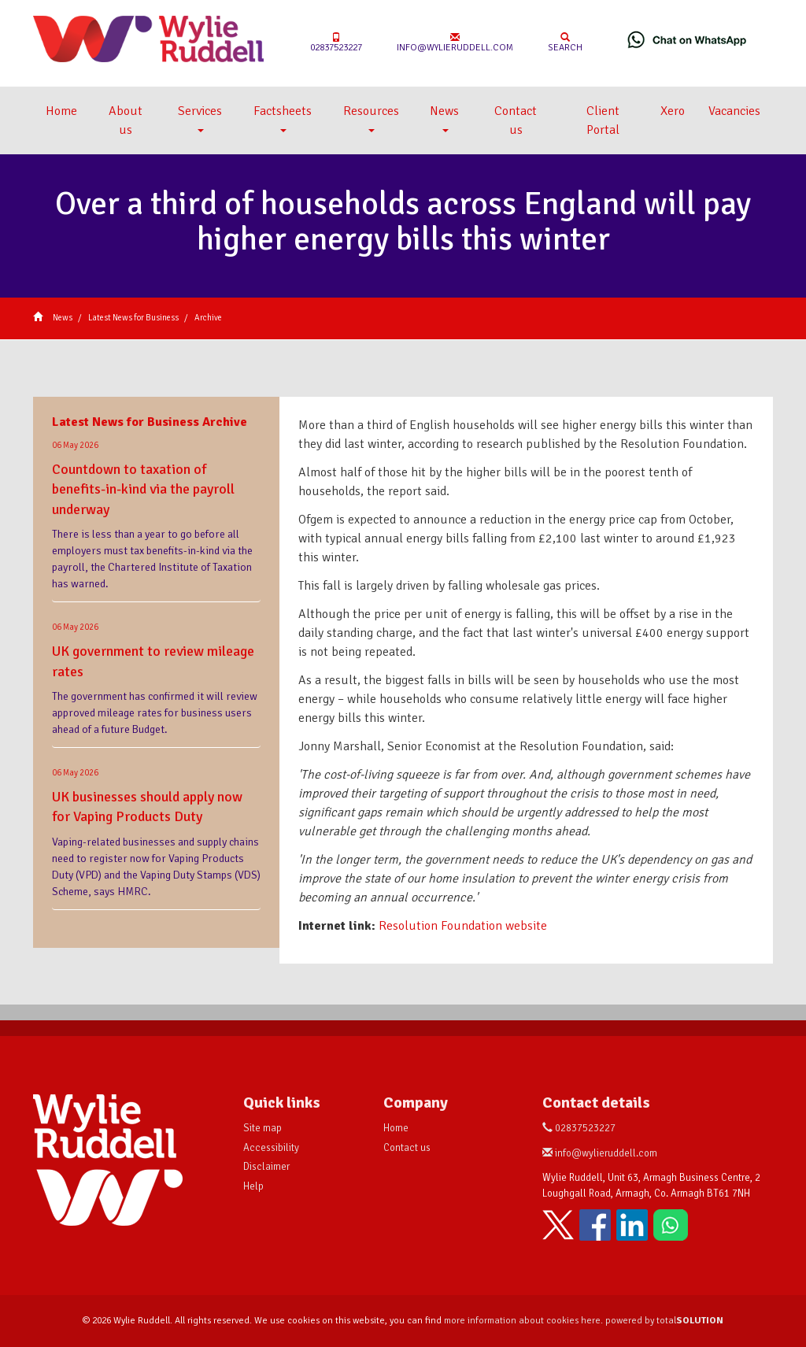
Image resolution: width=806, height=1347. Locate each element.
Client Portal (602, 120)
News (444, 117)
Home (61, 111)
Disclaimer (266, 1166)
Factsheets (282, 117)
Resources (371, 117)
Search (565, 43)
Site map (262, 1128)
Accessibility (271, 1148)
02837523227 (336, 43)
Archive (208, 318)
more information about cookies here (522, 1321)
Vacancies (734, 111)
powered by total (664, 1321)
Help (253, 1186)
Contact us (515, 120)
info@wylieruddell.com (455, 43)
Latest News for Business (133, 318)
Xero (672, 111)
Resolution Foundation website (463, 926)
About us (125, 120)
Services (200, 117)
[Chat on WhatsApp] (687, 39)
